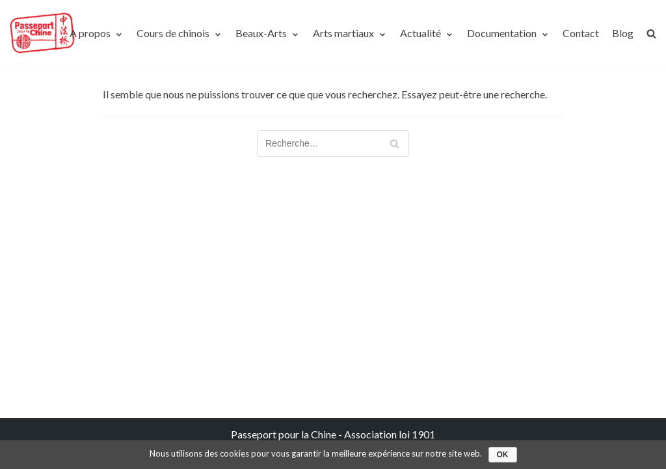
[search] (651, 33)
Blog (622, 33)
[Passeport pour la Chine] (42, 33)
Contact (581, 33)
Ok (503, 454)
